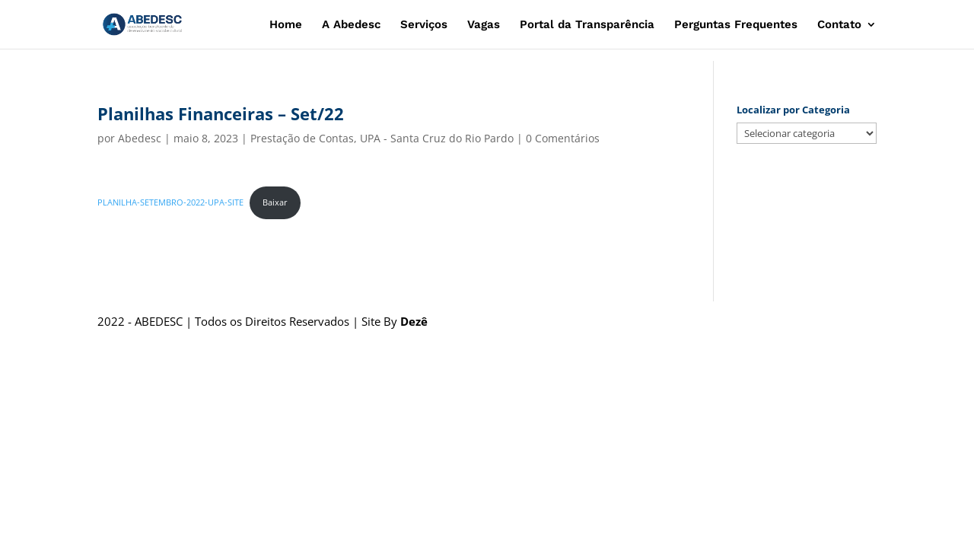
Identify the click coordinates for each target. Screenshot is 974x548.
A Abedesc (351, 25)
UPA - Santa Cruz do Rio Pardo (437, 138)
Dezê (414, 321)
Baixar (275, 202)
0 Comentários (563, 138)
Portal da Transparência (587, 25)
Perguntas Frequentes (735, 25)
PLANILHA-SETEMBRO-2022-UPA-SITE (170, 202)
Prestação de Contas (302, 138)
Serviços (423, 25)
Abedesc (139, 138)
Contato (839, 25)
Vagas (483, 25)
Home (285, 25)
